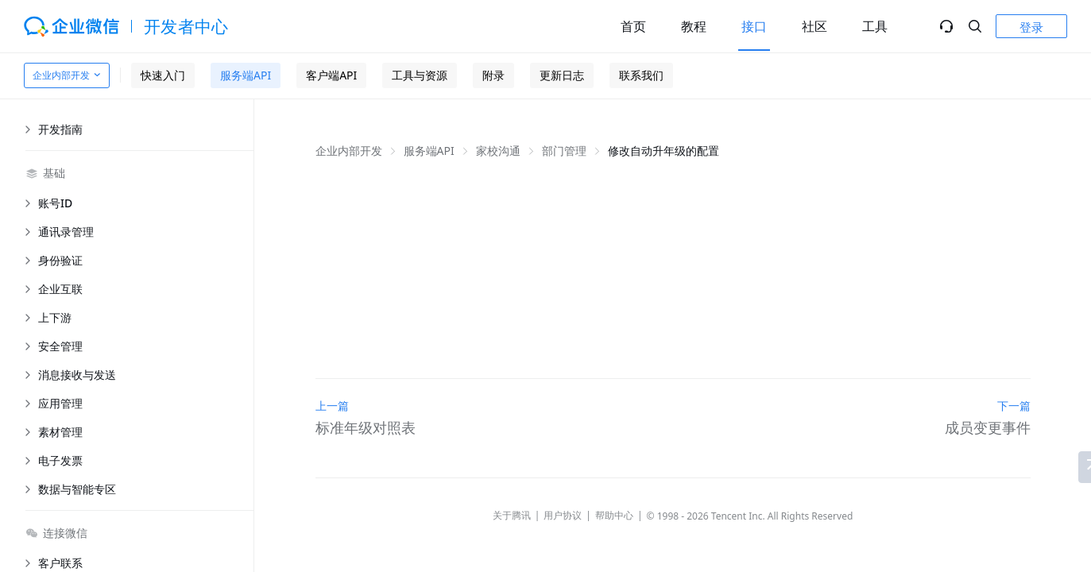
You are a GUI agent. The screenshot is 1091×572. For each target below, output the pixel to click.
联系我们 (641, 75)
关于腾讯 (512, 515)
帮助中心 (614, 515)
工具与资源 (419, 75)
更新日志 (562, 75)
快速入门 (163, 75)
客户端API (331, 75)
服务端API (245, 75)
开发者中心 (186, 26)
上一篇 (332, 405)
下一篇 (1014, 405)
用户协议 (563, 515)
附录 (493, 75)
